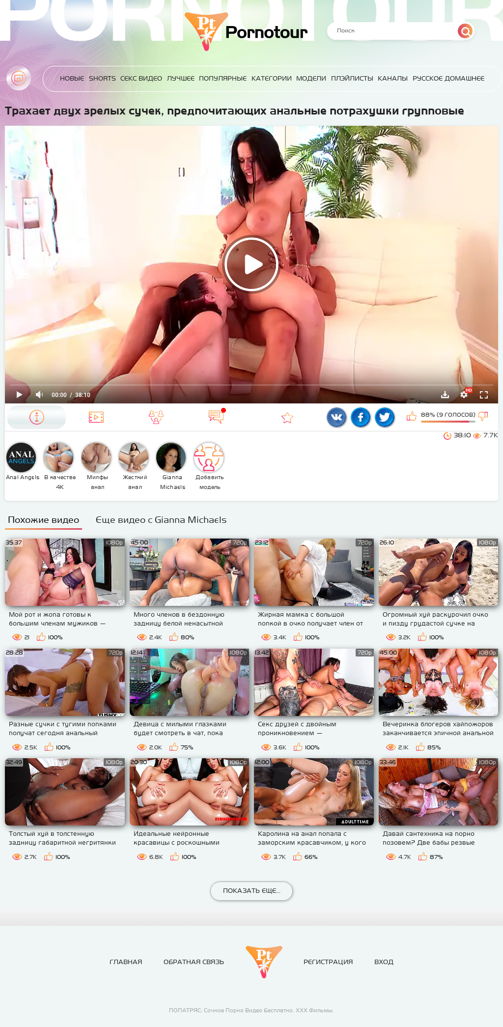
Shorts (102, 78)
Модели (311, 78)
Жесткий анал (133, 466)
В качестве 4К (60, 466)
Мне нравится (413, 417)
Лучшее (181, 78)
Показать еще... (251, 890)
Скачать (445, 394)
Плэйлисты (352, 78)
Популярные (223, 78)
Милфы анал (96, 466)
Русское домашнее (448, 78)
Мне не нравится (484, 417)
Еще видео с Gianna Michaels (161, 519)
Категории (272, 78)
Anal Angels (22, 461)
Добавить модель (209, 466)
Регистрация (328, 962)
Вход (383, 962)
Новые (72, 78)
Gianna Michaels (171, 466)
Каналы (393, 78)
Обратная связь (194, 962)
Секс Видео (141, 78)
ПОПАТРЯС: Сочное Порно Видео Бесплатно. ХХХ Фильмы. (251, 1010)
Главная (18, 78)
